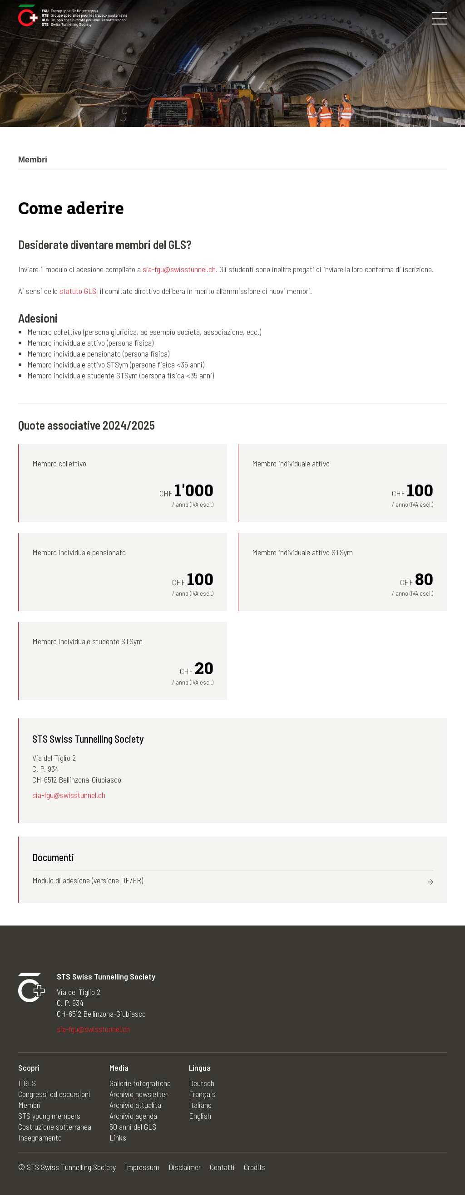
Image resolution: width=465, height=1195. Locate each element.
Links (117, 1137)
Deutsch (201, 1083)
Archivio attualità (135, 1105)
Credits (255, 1167)
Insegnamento (40, 1137)
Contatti (222, 1167)
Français (202, 1094)
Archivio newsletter (138, 1094)
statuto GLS (77, 291)
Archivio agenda (133, 1116)
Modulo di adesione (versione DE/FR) (87, 880)
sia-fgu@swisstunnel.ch (179, 269)
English (200, 1116)
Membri (29, 1105)
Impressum (142, 1167)
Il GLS (27, 1083)
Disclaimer (184, 1167)
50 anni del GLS (132, 1126)
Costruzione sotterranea (54, 1126)
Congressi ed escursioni (54, 1094)
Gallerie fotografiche (140, 1083)
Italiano (200, 1105)
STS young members (49, 1116)
